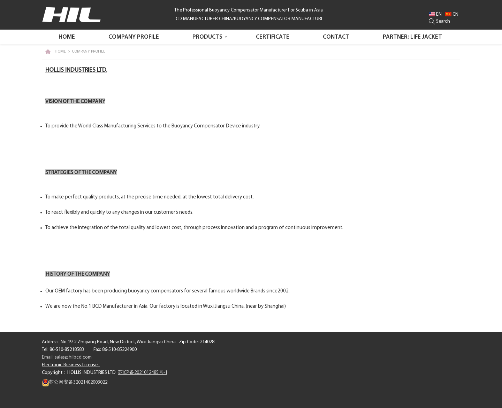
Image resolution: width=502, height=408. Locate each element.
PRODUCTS (207, 37)
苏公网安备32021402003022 (74, 382)
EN (435, 14)
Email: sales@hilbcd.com (67, 357)
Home (67, 37)
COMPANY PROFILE (133, 37)
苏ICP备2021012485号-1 (142, 372)
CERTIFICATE (272, 37)
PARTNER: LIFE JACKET (412, 37)
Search (439, 21)
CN (451, 14)
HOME (60, 51)
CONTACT (336, 37)
